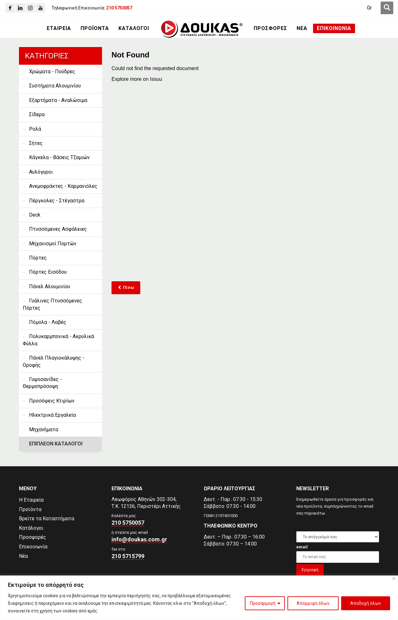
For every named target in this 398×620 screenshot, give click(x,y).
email (302, 547)
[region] (199, 597)
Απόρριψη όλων (313, 603)
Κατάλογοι (31, 528)
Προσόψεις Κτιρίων (52, 401)
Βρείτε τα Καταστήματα (46, 519)
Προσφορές (32, 537)
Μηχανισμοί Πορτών (52, 244)
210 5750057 (128, 522)
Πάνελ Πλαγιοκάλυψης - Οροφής (53, 361)
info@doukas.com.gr (139, 539)
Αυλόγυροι (41, 172)
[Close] (393, 578)
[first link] (387, 8)
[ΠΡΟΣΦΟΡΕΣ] (270, 28)
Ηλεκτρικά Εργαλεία (52, 415)
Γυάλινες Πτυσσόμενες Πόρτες (52, 304)
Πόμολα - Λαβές (47, 322)
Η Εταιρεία (31, 500)
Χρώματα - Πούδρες (52, 72)
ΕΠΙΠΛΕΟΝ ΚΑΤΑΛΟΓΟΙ (55, 444)
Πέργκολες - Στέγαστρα (56, 201)
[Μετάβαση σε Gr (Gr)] (369, 7)
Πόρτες (38, 258)
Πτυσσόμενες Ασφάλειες (58, 229)
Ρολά (35, 129)
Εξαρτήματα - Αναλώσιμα (58, 100)
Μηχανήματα (43, 429)
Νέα (23, 556)
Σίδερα (37, 114)
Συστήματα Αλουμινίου (55, 86)
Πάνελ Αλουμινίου (49, 286)
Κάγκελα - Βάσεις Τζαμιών (59, 157)
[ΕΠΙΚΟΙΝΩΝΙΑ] (334, 28)
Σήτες (36, 143)
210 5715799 (128, 556)
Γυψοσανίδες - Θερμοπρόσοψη (42, 382)
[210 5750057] (119, 7)
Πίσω (126, 287)
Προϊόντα (30, 509)
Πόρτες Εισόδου (48, 272)
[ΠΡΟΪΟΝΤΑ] (95, 28)
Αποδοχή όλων (365, 603)
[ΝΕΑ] (302, 28)
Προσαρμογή (262, 603)
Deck (34, 215)
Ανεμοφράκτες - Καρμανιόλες (63, 186)
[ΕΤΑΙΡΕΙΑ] (59, 28)
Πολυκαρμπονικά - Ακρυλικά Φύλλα (58, 339)
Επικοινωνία (33, 547)
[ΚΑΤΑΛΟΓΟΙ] (134, 28)
